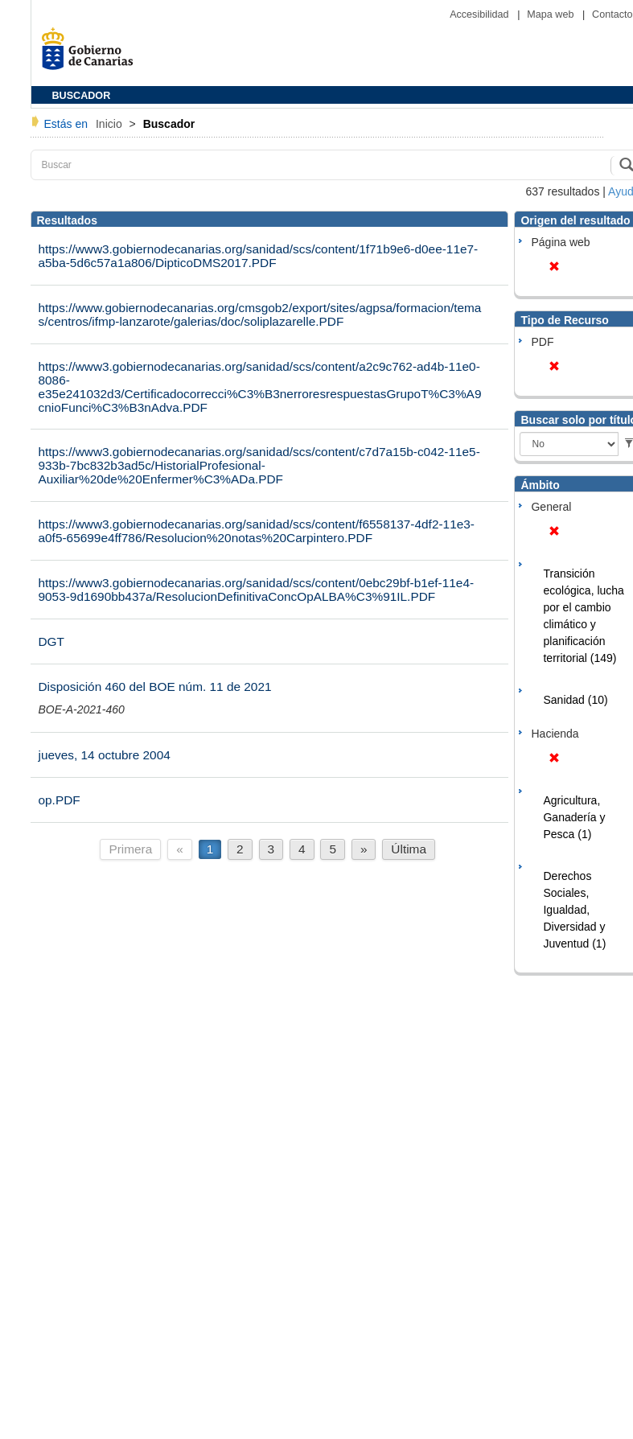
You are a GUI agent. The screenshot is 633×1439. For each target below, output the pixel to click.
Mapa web (552, 14)
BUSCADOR (81, 95)
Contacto (612, 14)
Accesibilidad (481, 14)
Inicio (110, 123)
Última (408, 849)
